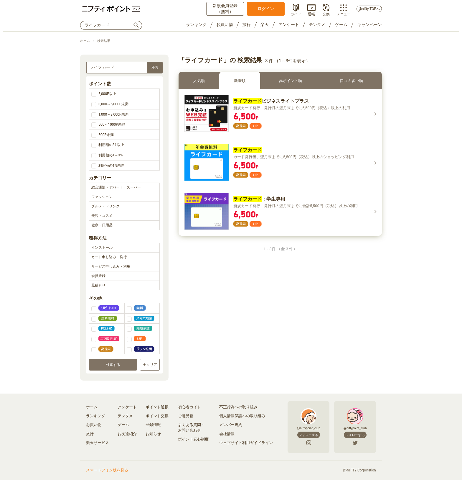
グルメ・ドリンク (124, 206)
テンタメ (317, 24)
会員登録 (124, 276)
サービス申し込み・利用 (124, 266)
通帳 (311, 13)
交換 (326, 13)
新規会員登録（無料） (225, 8)
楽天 (264, 24)
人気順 (199, 80)
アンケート (288, 24)
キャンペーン (369, 24)
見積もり (124, 285)
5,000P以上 (107, 94)
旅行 (246, 24)
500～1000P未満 (111, 124)
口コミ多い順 (351, 80)
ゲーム (341, 24)
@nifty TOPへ (369, 9)
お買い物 (224, 24)
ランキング (196, 24)
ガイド (296, 13)
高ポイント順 (290, 80)
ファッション (124, 197)
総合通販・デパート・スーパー (124, 187)
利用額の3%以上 (111, 145)
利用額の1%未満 (111, 165)
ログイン (266, 8)
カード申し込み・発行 (124, 257)
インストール (124, 248)
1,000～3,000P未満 (113, 114)
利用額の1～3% (110, 155)
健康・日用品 (124, 225)
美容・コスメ (124, 216)
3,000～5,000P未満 (113, 104)
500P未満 (106, 135)
